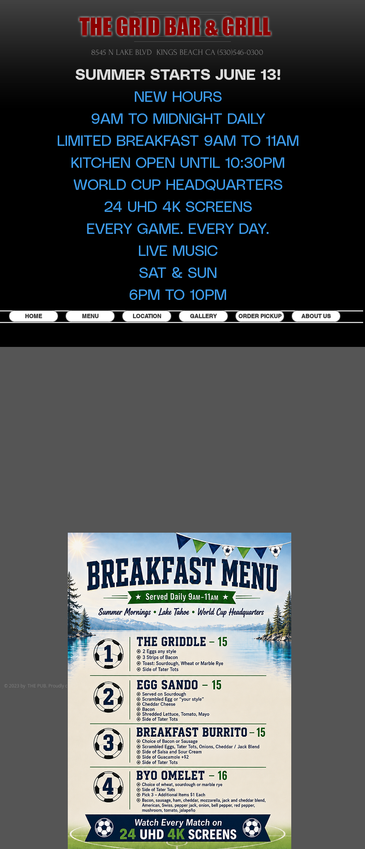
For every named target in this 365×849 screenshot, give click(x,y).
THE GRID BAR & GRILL (175, 26)
